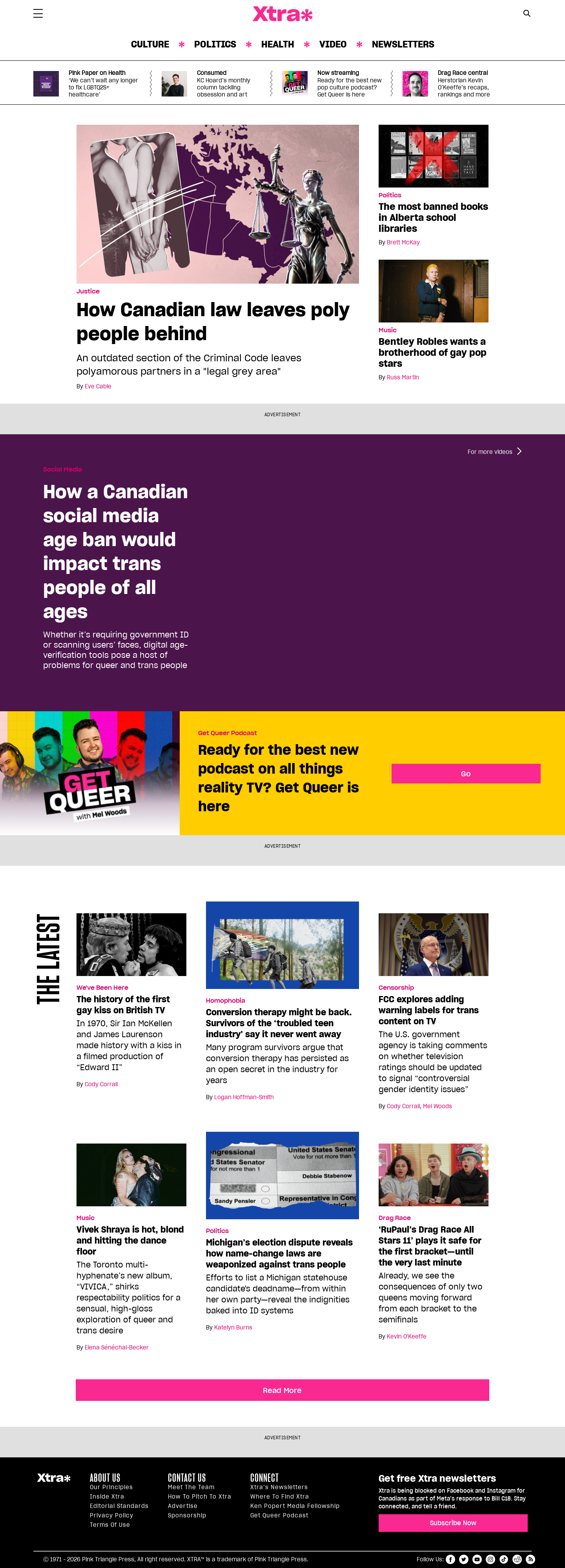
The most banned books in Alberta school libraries (433, 217)
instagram (490, 1559)
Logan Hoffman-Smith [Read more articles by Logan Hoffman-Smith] (244, 1097)
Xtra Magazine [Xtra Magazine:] (53, 1481)
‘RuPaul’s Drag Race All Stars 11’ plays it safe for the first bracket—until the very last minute (430, 1246)
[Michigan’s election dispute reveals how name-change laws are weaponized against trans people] (282, 1179)
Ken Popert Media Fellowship (295, 1506)
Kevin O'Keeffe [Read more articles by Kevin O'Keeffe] (406, 1336)
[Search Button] (527, 13)
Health (277, 44)
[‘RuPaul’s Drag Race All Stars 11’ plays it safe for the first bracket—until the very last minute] (433, 1178)
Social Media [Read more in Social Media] (62, 469)
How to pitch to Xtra (199, 1496)
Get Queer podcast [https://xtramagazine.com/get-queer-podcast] (279, 1515)
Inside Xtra (107, 1496)
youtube (477, 1559)
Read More (282, 1390)
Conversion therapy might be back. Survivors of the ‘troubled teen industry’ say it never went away (279, 1023)
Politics (215, 44)
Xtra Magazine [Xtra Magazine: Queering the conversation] (282, 14)
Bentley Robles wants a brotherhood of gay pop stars (433, 352)
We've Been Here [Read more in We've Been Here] (102, 987)
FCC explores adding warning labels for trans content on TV (429, 1010)
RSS (530, 1559)
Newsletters (403, 44)
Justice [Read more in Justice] (88, 291)
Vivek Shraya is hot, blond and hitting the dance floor (130, 1240)
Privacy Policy (111, 1515)
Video (333, 44)
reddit (517, 1559)
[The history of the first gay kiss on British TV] (131, 948)
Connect (264, 1477)
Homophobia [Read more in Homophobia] (225, 1000)
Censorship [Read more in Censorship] (396, 987)
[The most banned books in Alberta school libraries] (433, 156)
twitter (463, 1559)
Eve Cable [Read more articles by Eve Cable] (98, 386)
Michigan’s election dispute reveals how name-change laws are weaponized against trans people (279, 1253)
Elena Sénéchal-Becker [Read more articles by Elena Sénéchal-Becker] (117, 1347)
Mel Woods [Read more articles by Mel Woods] (437, 1106)
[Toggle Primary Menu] (38, 15)
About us (105, 1477)
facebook (450, 1559)
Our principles (111, 1487)
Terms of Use (110, 1524)
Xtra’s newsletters (279, 1487)
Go (466, 773)
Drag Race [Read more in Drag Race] (395, 1218)
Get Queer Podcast (227, 733)
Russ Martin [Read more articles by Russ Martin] (403, 377)
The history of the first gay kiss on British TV (123, 1005)
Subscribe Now (453, 1523)
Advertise (183, 1506)
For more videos (490, 451)
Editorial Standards (119, 1506)
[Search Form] (527, 14)
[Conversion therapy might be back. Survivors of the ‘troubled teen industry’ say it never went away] (282, 948)
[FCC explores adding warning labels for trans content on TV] (433, 948)
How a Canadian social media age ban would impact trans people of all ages (115, 551)
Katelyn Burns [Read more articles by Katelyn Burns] (233, 1327)
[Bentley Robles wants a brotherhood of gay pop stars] (433, 291)
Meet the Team (191, 1487)
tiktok (503, 1559)
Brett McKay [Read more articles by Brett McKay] (403, 242)
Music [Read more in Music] (388, 330)
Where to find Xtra (279, 1496)
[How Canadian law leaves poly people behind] (218, 204)
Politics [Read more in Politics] (390, 195)
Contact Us (187, 1477)
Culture (150, 44)
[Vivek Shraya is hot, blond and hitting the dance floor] (131, 1178)
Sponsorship (187, 1515)
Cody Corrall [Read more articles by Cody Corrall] (101, 1084)
